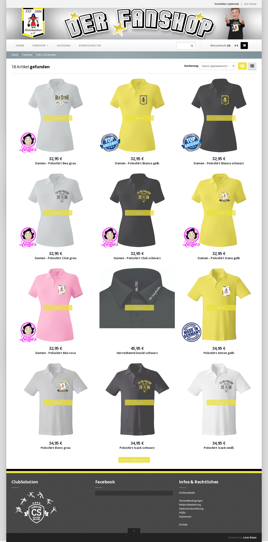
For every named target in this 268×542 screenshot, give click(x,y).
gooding (64, 45)
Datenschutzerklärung (191, 508)
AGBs (182, 512)
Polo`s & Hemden (46, 54)
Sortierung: (191, 65)
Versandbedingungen (191, 500)
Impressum (185, 516)
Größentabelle (187, 492)
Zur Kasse (250, 3)
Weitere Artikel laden (134, 460)
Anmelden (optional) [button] (226, 3)
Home (20, 45)
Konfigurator (90, 45)
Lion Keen (249, 537)
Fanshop (40, 45)
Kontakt (183, 524)
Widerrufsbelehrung (190, 504)
